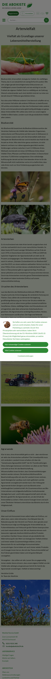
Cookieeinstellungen (25, 356)
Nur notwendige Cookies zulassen (18, 344)
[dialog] (25, 339)
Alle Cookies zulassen (13, 350)
